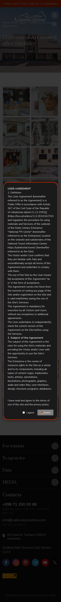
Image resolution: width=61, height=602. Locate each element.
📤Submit (45, 412)
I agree (30, 412)
